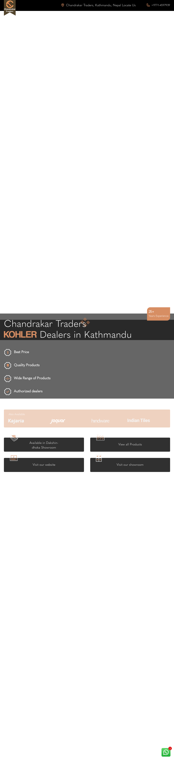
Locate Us (129, 5)
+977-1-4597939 (158, 5)
